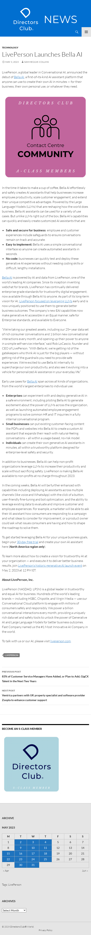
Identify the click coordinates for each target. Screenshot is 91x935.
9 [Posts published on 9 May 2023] (20, 847)
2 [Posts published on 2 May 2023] (20, 842)
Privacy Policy (45, 930)
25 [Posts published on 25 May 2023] (45, 859)
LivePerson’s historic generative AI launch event (50, 565)
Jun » (85, 870)
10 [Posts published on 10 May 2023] (33, 847)
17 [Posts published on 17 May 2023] (33, 853)
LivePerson (11, 655)
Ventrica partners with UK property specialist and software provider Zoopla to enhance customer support (45, 695)
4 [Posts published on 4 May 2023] (45, 842)
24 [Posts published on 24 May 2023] (33, 859)
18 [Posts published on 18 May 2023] (45, 853)
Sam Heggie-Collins (36, 61)
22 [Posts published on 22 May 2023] (8, 859)
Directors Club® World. (22, 926)
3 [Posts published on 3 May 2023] (33, 842)
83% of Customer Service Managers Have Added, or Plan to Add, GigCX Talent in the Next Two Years (45, 676)
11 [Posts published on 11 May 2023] (45, 847)
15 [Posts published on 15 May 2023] (8, 853)
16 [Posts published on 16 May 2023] (20, 853)
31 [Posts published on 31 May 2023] (33, 865)
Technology (10, 47)
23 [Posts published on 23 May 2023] (20, 859)
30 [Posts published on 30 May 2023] (20, 865)
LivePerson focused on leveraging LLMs (45, 301)
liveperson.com (60, 641)
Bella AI (19, 77)
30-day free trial (27, 542)
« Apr (6, 870)
